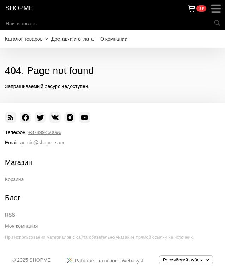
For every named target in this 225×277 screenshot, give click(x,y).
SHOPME (19, 8)
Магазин (18, 162)
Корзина (14, 179)
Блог (12, 198)
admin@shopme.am (42, 142)
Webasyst (132, 261)
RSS (10, 215)
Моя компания (21, 226)
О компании (113, 39)
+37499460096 (44, 132)
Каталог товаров (24, 39)
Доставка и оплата (72, 39)
